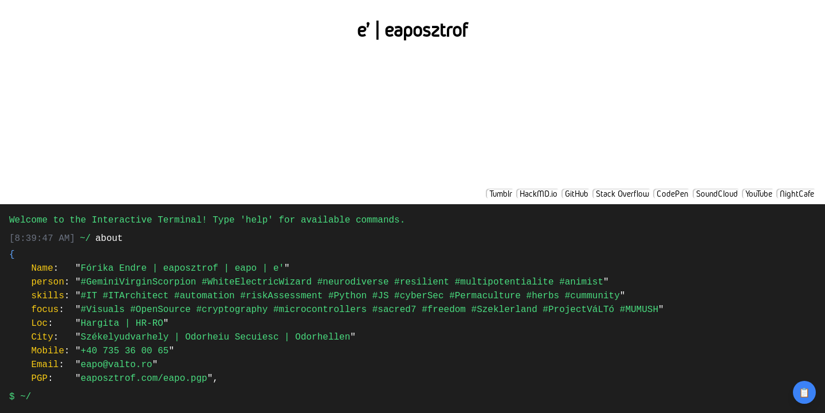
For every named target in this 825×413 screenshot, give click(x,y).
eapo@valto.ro (116, 365)
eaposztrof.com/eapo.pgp (144, 378)
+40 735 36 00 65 (125, 351)
